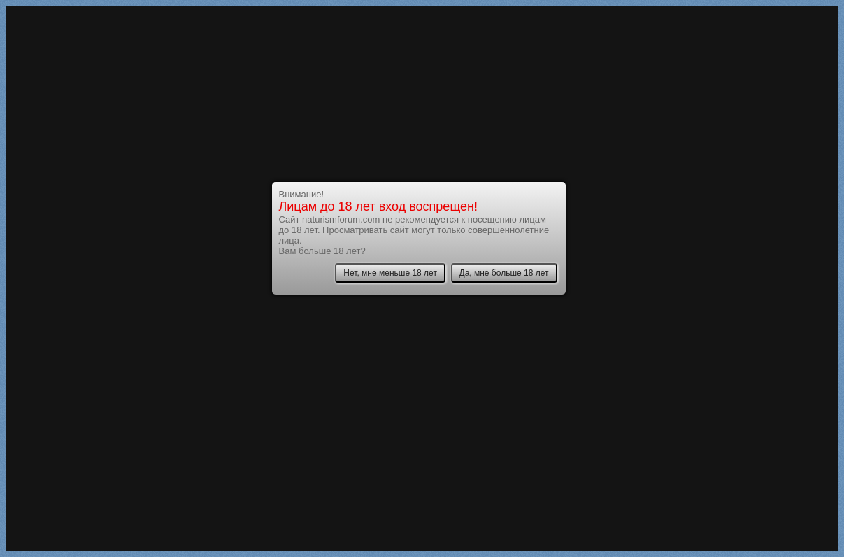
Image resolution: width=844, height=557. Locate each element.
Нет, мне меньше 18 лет (390, 273)
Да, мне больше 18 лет (504, 273)
